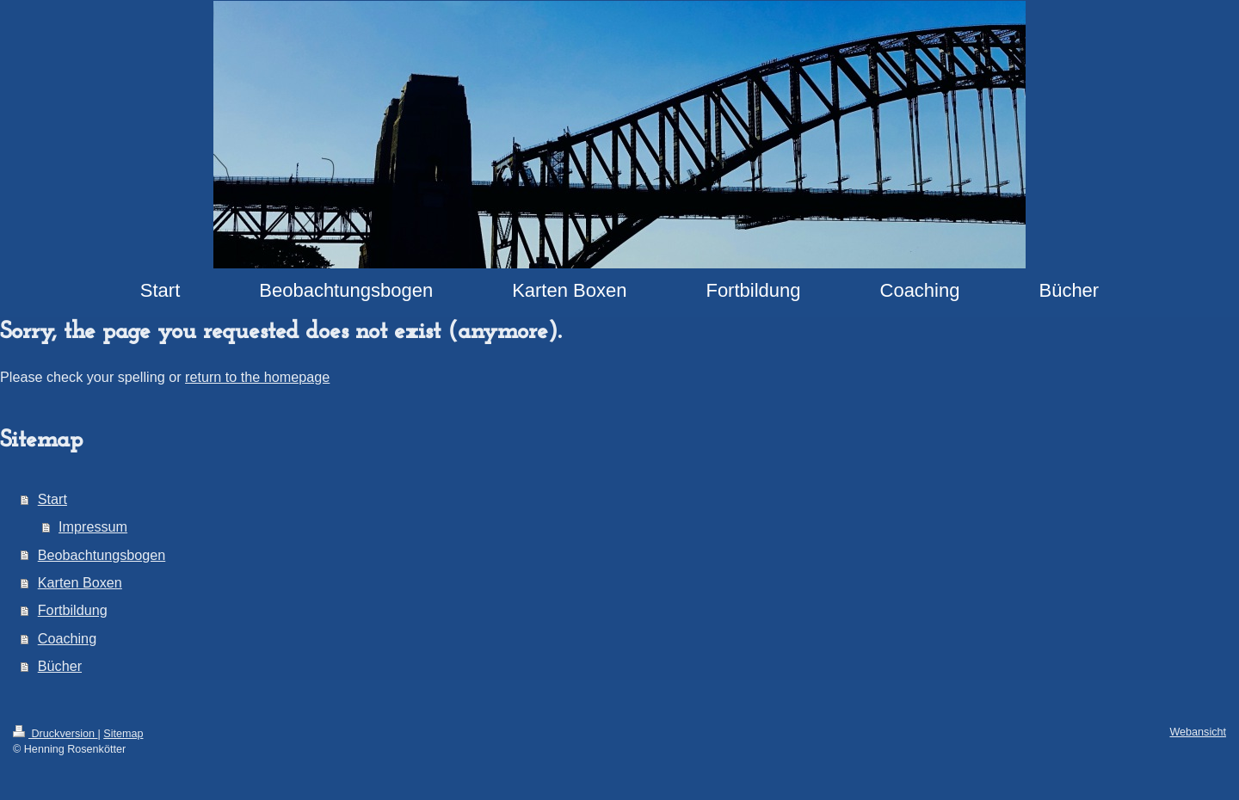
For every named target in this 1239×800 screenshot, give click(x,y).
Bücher (60, 666)
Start (52, 499)
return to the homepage (257, 377)
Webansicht (1197, 732)
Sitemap (123, 734)
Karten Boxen (80, 582)
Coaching (67, 638)
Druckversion (55, 734)
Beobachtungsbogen (102, 555)
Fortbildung (73, 610)
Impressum (93, 526)
